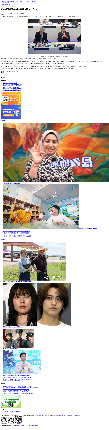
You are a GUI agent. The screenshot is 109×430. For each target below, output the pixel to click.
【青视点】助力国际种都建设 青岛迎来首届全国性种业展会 (17, 233)
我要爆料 (3, 71)
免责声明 (8, 71)
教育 (23, 1)
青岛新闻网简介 (15, 425)
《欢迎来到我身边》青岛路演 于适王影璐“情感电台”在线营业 (17, 377)
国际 (7, 4)
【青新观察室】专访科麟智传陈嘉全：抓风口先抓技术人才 (17, 236)
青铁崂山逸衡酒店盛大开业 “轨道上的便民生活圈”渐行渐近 (17, 386)
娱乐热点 (3, 239)
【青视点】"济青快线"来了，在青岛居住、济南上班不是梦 (17, 235)
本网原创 (3, 120)
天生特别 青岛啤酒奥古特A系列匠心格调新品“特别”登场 (16, 390)
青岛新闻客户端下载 (5, 1)
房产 (21, 1)
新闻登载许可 (39, 415)
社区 (19, 1)
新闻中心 (3, 4)
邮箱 (37, 425)
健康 (28, 1)
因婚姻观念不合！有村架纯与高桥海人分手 (13, 380)
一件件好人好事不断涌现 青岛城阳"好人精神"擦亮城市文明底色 (18, 393)
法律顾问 (21, 425)
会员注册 (30, 425)
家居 (35, 1)
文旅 (32, 1)
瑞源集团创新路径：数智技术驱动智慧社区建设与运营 (16, 389)
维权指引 (25, 425)
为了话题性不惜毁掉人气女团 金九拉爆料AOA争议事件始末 (17, 379)
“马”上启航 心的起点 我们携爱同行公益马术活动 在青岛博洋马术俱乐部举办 (21, 387)
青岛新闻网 (13, 1)
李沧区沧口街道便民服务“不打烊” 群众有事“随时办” (15, 391)
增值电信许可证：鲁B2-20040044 (65, 415)
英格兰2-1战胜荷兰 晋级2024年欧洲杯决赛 (10, 411)
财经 (26, 1)
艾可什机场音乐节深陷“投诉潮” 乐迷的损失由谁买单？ (16, 232)
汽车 (30, 1)
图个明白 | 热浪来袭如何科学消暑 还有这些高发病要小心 (16, 231)
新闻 (17, 1)
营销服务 (34, 425)
